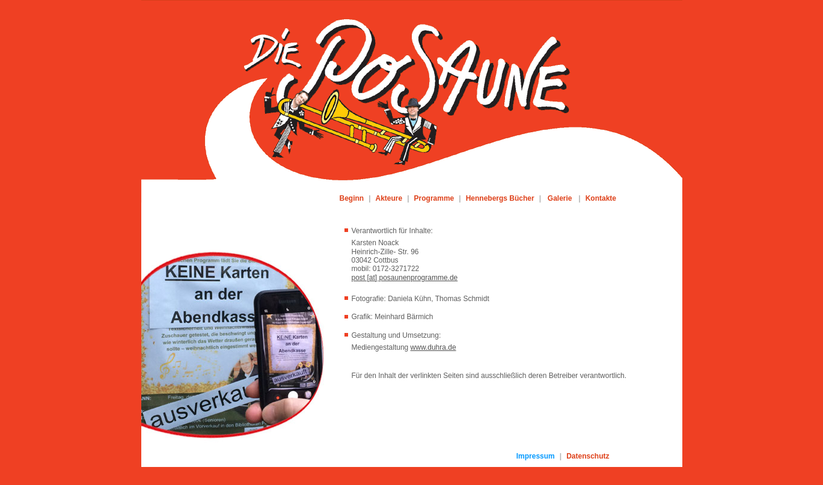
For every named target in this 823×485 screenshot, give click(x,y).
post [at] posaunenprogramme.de (405, 277)
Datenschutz (587, 456)
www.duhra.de (433, 347)
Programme (434, 198)
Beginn (352, 198)
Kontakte (601, 198)
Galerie (560, 198)
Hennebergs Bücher (500, 198)
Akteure (389, 198)
